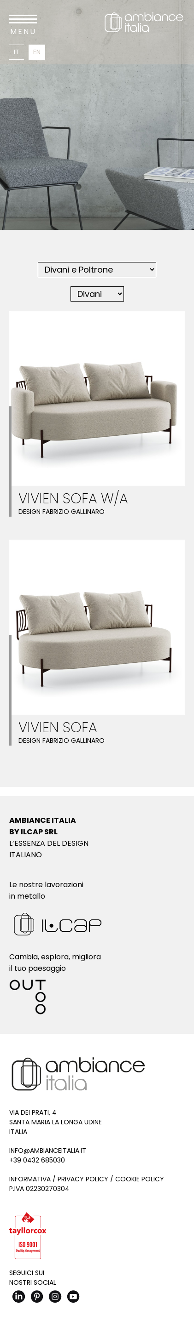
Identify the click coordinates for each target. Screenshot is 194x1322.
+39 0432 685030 (37, 1160)
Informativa (30, 1179)
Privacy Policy (83, 1179)
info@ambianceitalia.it (47, 1150)
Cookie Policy (139, 1179)
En (37, 52)
